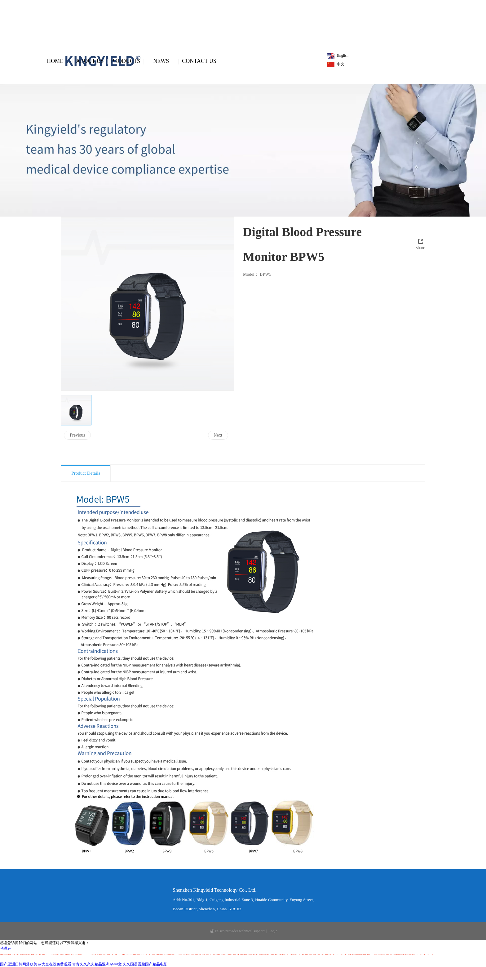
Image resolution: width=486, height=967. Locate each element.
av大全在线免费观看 (54, 964)
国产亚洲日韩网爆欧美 (18, 964)
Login (272, 931)
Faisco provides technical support (237, 931)
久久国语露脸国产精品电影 (145, 964)
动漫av (5, 948)
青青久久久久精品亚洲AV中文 (97, 964)
